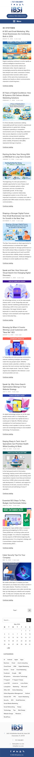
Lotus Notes (24, 683)
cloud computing (22, 663)
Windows (18, 713)
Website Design (8, 713)
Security (6, 700)
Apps (21, 659)
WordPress (7, 717)
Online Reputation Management (13, 693)
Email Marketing (21, 670)
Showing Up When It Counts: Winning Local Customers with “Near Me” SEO (15, 329)
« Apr (8, 648)
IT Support (7, 680)
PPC (14, 697)
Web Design (21, 710)
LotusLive (15, 683)
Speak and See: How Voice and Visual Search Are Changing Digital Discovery (17, 272)
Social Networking (9, 707)
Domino (6, 670)
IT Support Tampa (17, 680)
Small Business (20, 700)
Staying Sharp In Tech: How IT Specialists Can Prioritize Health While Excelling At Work (15, 443)
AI (4, 659)
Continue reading (8, 86)
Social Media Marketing (11, 703)
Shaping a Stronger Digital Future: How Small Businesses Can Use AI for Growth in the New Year (16, 215)
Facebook (7, 673)
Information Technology (20, 676)
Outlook (27, 693)
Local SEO (7, 683)
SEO (12, 700)
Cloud (13, 663)
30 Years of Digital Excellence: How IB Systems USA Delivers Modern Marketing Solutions (17, 95)
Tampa (19, 707)
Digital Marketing (24, 666)
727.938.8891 (17, 2)
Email (12, 670)
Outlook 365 (7, 697)
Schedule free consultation (17, 16)
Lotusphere (7, 686)
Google (14, 673)
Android (9, 659)
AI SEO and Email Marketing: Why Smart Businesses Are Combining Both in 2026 (16, 34)
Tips (14, 710)
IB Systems (7, 676)
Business (6, 663)
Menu (17, 21)
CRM (14, 666)
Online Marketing (17, 690)
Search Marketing (23, 697)
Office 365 (7, 690)
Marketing (16, 686)
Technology (7, 710)
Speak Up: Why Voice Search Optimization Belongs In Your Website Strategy (14, 386)
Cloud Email (7, 666)
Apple (16, 659)
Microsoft (24, 686)
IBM (20, 673)
